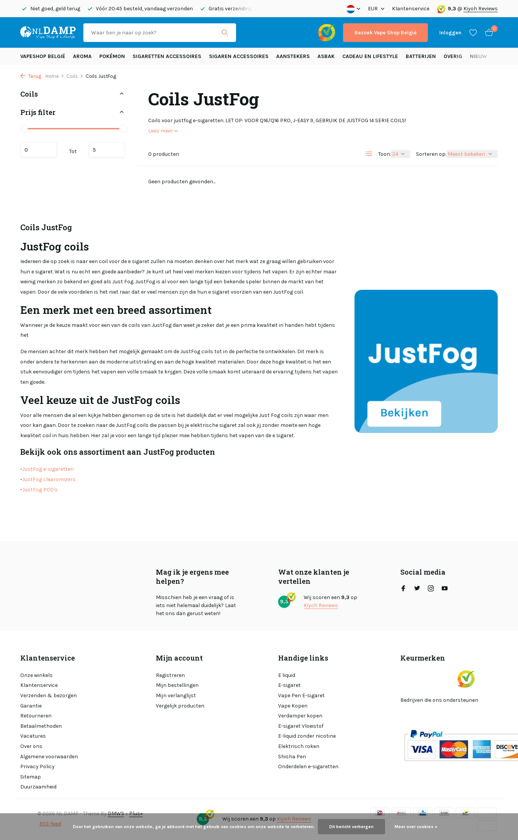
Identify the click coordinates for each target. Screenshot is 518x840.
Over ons (31, 746)
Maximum (107, 149)
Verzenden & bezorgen (48, 695)
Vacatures (33, 736)
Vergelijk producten (180, 706)
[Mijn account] (450, 32)
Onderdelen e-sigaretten (308, 766)
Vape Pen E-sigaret (301, 695)
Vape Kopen (293, 706)
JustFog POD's (40, 489)
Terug (31, 76)
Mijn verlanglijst (176, 695)
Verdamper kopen (300, 715)
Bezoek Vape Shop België (385, 32)
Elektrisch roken (298, 746)
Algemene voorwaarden (49, 756)
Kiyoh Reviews (480, 8)
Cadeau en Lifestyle (370, 56)
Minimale (38, 149)
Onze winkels (36, 675)
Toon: (384, 154)
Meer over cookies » (416, 826)
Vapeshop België (42, 56)
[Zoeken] (159, 32)
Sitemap (30, 777)
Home (54, 76)
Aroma (82, 56)
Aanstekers (293, 56)
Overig (453, 56)
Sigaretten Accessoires (167, 56)
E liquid (286, 675)
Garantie (31, 706)
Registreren (170, 675)
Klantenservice (410, 8)
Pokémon (112, 56)
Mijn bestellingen (177, 685)
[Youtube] (445, 589)
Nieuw (478, 56)
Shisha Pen (292, 756)
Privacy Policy (37, 766)
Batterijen (421, 56)
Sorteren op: (431, 154)
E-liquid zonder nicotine (307, 736)
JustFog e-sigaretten (48, 469)
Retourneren (36, 715)
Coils (74, 76)
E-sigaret (289, 685)
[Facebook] (403, 589)
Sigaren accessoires (239, 56)
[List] (369, 153)
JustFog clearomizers (49, 479)
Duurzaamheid (38, 786)
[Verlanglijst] (473, 32)
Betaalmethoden (41, 726)
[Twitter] (417, 589)
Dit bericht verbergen (351, 826)
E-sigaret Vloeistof (301, 726)
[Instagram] (431, 589)
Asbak (326, 56)
